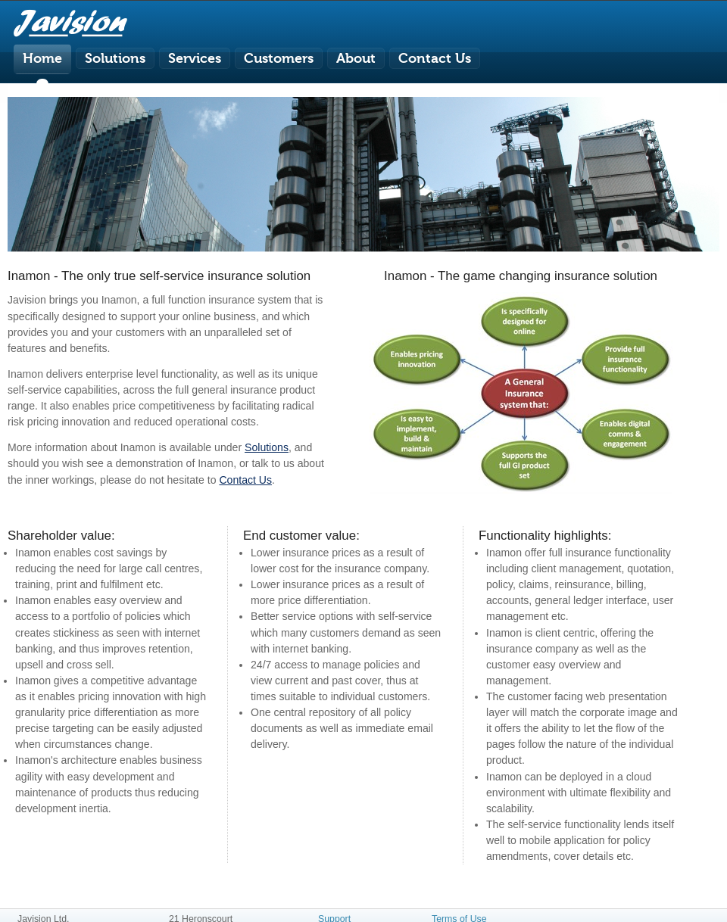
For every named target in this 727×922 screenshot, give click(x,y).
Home (42, 58)
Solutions (267, 447)
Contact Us (245, 480)
